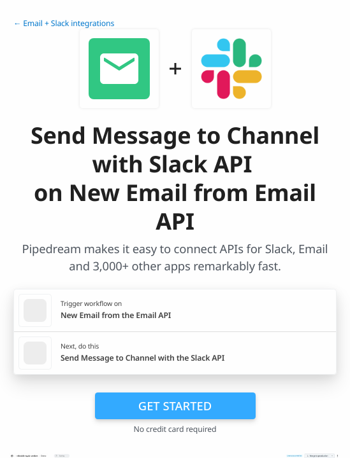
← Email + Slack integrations (63, 23)
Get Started (175, 405)
